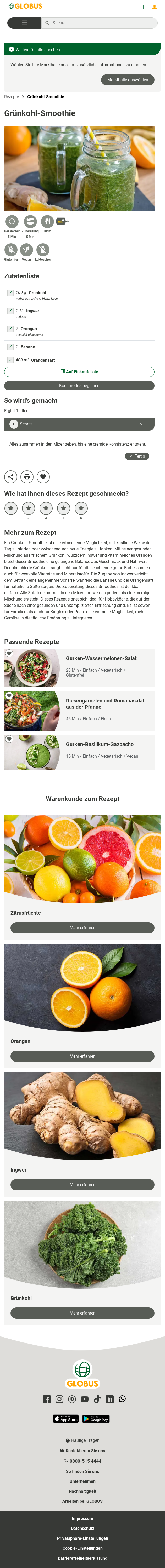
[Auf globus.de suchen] (102, 23)
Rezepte (11, 96)
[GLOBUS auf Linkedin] (109, 1399)
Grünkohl (37, 292)
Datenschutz (82, 1528)
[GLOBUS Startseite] (25, 7)
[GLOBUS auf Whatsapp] (121, 1399)
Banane (28, 346)
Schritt (20, 424)
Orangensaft (43, 360)
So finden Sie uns (82, 1471)
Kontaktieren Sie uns (85, 1450)
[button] (24, 23)
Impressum (82, 1518)
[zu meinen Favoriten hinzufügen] (43, 476)
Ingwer (32, 310)
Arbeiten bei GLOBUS (82, 1501)
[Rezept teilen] (10, 476)
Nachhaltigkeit (82, 1491)
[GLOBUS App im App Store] (66, 1421)
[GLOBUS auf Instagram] (59, 1399)
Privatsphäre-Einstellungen (82, 1538)
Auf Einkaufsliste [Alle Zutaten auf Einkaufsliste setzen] (79, 371)
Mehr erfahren (83, 927)
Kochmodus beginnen (79, 385)
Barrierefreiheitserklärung (82, 1558)
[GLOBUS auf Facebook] (46, 1399)
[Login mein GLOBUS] (154, 7)
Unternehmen (83, 1481)
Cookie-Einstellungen (83, 1548)
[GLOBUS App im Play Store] (96, 1421)
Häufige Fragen (85, 1440)
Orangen (29, 328)
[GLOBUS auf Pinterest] (71, 1399)
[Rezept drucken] (27, 476)
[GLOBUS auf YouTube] (84, 1399)
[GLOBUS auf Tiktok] (96, 1399)
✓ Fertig (137, 456)
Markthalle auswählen (127, 79)
